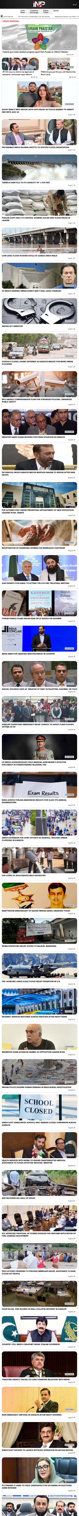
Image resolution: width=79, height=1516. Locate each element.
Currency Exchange (34, 11)
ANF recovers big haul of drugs (19, 1195)
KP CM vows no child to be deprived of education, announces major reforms (18, 73)
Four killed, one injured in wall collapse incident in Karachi (34, 1306)
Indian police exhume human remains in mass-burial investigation (36, 1085)
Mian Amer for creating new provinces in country (28, 652)
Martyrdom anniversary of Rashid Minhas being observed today (36, 908)
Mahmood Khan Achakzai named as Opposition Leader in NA (33, 1049)
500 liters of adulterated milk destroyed (24, 873)
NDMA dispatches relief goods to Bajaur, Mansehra (29, 944)
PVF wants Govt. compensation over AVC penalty (40, 17)
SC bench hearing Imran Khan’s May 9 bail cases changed (31, 290)
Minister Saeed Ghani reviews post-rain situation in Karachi (33, 436)
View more (67, 47)
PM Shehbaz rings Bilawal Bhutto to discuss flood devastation (35, 147)
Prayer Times (45, 11)
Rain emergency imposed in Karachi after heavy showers (32, 1411)
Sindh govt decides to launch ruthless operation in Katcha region (37, 1447)
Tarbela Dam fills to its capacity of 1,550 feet (26, 182)
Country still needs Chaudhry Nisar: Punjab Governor (31, 1341)
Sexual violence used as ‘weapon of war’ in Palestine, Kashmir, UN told (39, 687)
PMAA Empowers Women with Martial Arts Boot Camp (58, 73)
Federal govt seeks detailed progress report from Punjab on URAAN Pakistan (33, 52)
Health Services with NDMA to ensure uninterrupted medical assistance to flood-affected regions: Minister (33, 1158)
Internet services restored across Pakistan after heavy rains (34, 1014)
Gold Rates (22, 11)
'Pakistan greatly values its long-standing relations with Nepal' (36, 1376)
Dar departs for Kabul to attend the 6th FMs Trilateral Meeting (35, 582)
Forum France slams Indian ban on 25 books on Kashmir (31, 617)
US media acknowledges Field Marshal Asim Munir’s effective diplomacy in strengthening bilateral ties (34, 761)
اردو (75, 4)
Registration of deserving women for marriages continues (34, 547)
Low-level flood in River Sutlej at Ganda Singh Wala (30, 255)
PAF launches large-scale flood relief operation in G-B (31, 979)
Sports (56, 10)
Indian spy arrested (12, 326)
